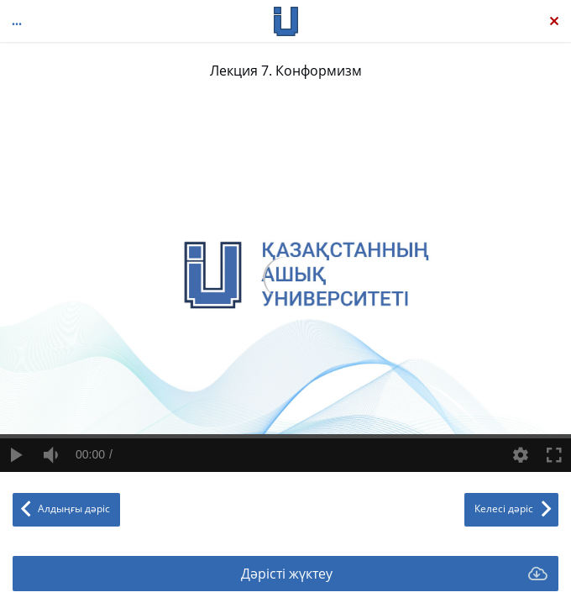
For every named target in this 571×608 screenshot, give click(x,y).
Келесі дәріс (503, 508)
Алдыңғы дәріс (74, 508)
